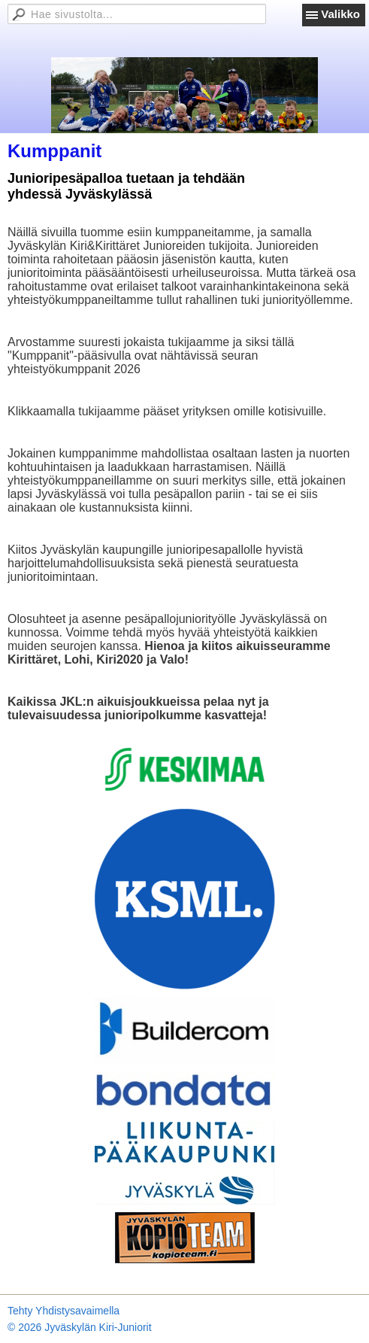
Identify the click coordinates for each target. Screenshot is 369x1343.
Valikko (340, 14)
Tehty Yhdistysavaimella (63, 1311)
